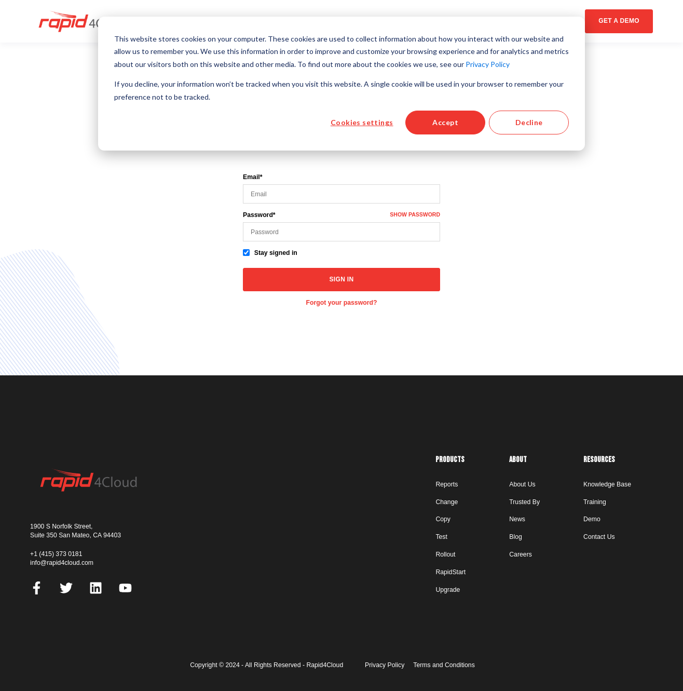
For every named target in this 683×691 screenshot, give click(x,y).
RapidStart (450, 572)
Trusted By (524, 502)
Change (446, 502)
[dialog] (341, 84)
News (517, 519)
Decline (529, 122)
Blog (515, 536)
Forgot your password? (341, 302)
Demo (591, 519)
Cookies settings (362, 122)
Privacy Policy (488, 64)
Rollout (445, 554)
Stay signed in (275, 252)
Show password (415, 214)
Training (594, 502)
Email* (252, 177)
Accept (445, 122)
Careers (520, 554)
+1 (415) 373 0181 (56, 554)
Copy (442, 519)
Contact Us (599, 536)
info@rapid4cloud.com (61, 562)
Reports (446, 484)
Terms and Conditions (443, 665)
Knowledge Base (607, 484)
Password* (259, 215)
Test (441, 536)
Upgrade (447, 589)
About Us (522, 484)
